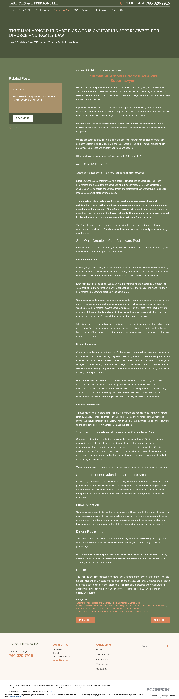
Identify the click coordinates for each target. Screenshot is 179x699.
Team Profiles (102, 654)
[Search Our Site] (167, 646)
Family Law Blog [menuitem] (62, 10)
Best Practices (83, 608)
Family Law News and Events (90, 605)
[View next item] (20, 183)
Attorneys (80, 603)
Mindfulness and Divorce (98, 603)
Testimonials (102, 664)
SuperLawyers (143, 611)
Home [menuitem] (12, 10)
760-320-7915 (158, 3)
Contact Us (101, 669)
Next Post (160, 620)
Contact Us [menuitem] (117, 10)
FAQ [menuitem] (75, 10)
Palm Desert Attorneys (124, 611)
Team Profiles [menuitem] (25, 10)
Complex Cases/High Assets (118, 605)
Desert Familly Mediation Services (150, 605)
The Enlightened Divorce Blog (126, 603)
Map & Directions (61, 660)
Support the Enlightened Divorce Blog (93, 611)
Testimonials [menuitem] (102, 10)
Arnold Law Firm (133, 608)
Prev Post (85, 620)
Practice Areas (103, 659)
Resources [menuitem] (87, 10)
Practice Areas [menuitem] (42, 10)
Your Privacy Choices (42, 691)
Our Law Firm (118, 608)
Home (99, 649)
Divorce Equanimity (101, 608)
